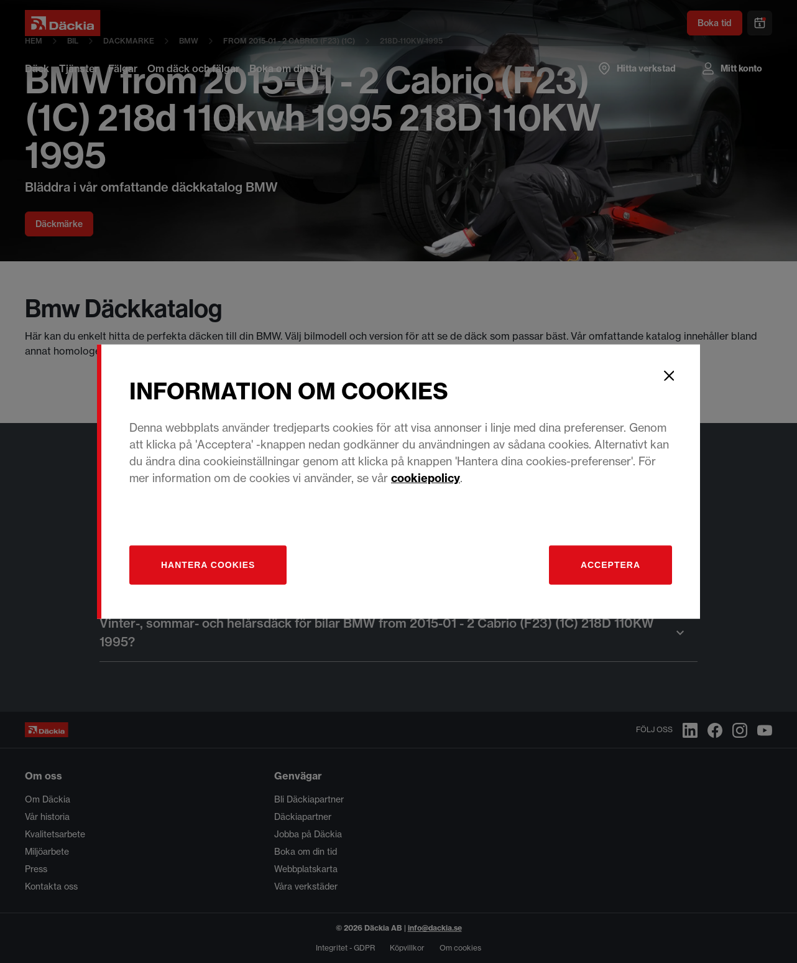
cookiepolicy (425, 477)
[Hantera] (208, 564)
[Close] (668, 375)
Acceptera (610, 564)
